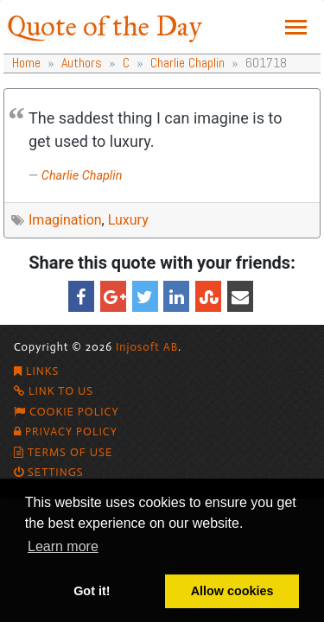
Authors (81, 63)
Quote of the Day (104, 26)
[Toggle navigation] (296, 27)
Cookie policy (66, 411)
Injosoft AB (147, 346)
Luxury (128, 220)
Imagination (65, 220)
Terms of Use (63, 452)
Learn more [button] (63, 546)
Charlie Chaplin (187, 63)
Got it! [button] (91, 591)
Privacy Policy (66, 431)
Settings (49, 472)
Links (36, 371)
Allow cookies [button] (232, 591)
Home (26, 63)
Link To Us (53, 390)
